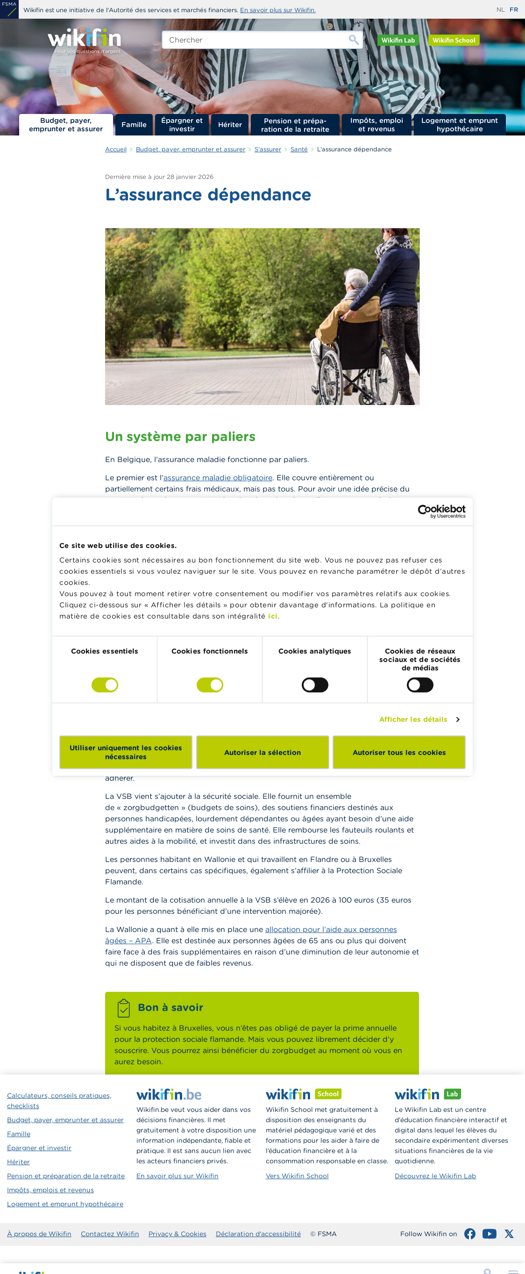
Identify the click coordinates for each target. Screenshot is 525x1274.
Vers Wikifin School (297, 1176)
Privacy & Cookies (177, 1234)
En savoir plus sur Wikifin (177, 1176)
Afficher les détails (413, 719)
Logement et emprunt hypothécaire (459, 124)
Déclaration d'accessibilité (258, 1234)
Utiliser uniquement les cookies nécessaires (126, 752)
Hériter (230, 124)
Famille (134, 124)
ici (273, 616)
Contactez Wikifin (110, 1234)
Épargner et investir (182, 124)
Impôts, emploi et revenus (376, 124)
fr (514, 10)
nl (501, 10)
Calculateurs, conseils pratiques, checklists (59, 1100)
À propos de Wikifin (39, 1234)
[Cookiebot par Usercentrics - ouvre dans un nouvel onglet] (425, 512)
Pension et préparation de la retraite (295, 124)
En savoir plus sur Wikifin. (278, 10)
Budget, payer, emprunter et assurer (66, 124)
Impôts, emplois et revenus (50, 1190)
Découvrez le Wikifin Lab (435, 1176)
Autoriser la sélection (262, 752)
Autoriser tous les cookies (399, 752)
